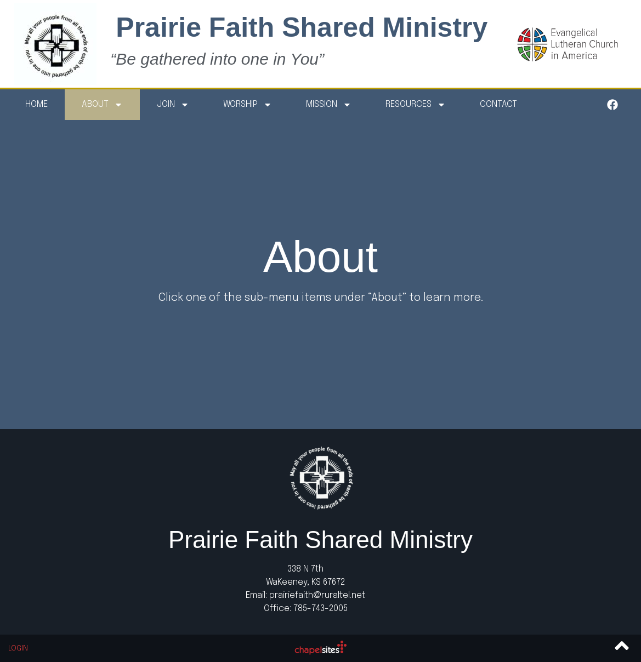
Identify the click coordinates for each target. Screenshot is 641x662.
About (102, 105)
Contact (498, 104)
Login (18, 648)
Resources (415, 105)
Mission (328, 105)
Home (36, 104)
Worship (247, 105)
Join (173, 105)
